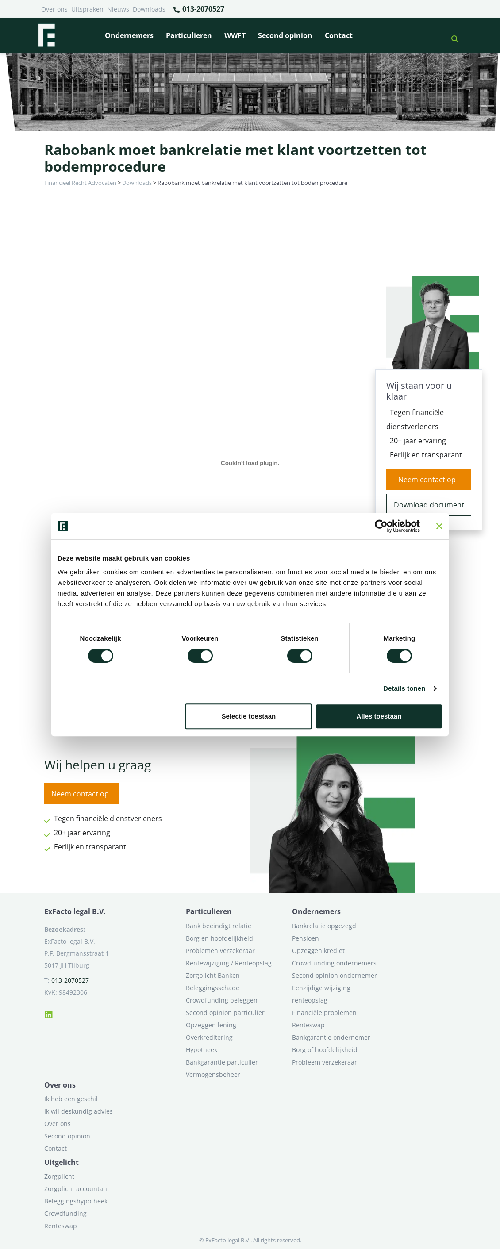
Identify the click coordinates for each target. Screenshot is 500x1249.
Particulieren (189, 35)
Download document (429, 505)
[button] (451, 35)
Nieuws (118, 9)
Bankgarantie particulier (222, 1062)
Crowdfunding (65, 1213)
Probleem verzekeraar (324, 1062)
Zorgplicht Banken (213, 975)
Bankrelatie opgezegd (324, 926)
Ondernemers (129, 35)
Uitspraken (87, 9)
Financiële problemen (324, 1012)
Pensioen (305, 938)
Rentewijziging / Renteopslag (229, 963)
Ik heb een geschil (71, 1099)
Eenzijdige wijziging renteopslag (321, 994)
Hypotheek (201, 1049)
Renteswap (308, 1025)
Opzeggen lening (211, 1025)
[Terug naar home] (46, 35)
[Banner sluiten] (439, 526)
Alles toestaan (379, 716)
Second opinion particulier (225, 1012)
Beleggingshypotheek (76, 1201)
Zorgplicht (59, 1176)
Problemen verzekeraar (220, 950)
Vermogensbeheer (213, 1074)
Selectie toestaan (249, 716)
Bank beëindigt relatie (218, 926)
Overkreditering (209, 1037)
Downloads (149, 9)
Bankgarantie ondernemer (331, 1037)
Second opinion (285, 35)
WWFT (235, 35)
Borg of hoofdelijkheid (325, 1049)
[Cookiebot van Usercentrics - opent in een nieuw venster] (381, 526)
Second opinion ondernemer (334, 975)
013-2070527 (198, 9)
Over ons (54, 9)
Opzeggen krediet (318, 950)
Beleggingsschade (212, 988)
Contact (339, 35)
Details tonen (404, 688)
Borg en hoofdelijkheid (219, 938)
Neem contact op (427, 479)
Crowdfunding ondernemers (334, 963)
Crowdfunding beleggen (222, 1000)
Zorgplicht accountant (76, 1188)
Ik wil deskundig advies (78, 1111)
